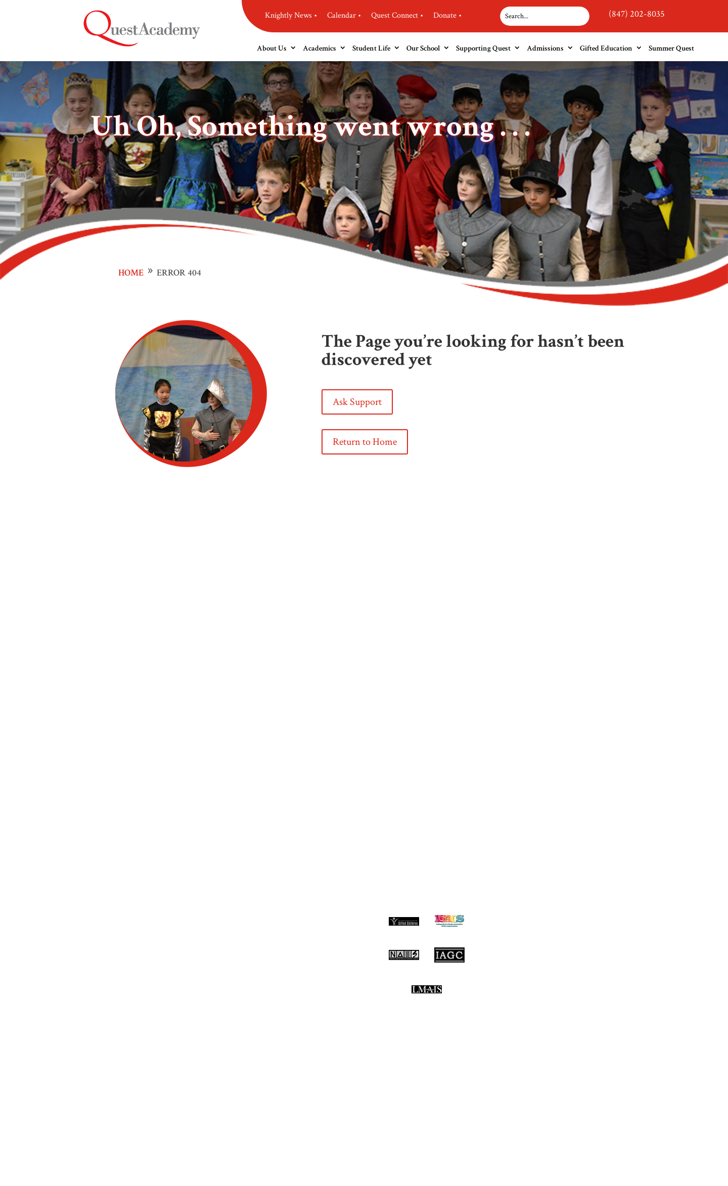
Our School (423, 48)
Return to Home (365, 441)
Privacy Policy (548, 977)
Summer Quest (671, 48)
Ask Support (357, 401)
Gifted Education (606, 48)
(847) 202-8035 (637, 14)
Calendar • (344, 15)
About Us (272, 48)
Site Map (539, 993)
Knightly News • (291, 15)
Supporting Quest (483, 48)
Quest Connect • (397, 15)
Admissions (545, 48)
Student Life (371, 48)
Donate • (447, 15)
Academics (319, 48)
